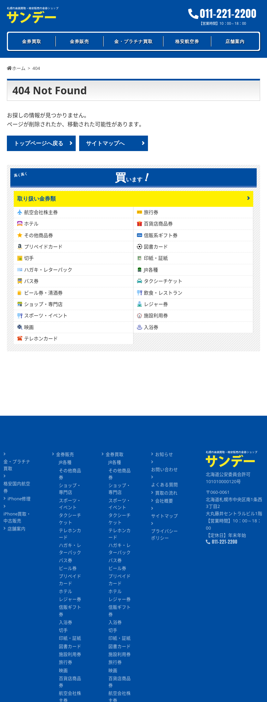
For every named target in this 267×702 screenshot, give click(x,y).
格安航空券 (187, 41)
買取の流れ (166, 493)
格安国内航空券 (19, 484)
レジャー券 (156, 304)
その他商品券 (38, 235)
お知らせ (164, 454)
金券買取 (31, 41)
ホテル (31, 224)
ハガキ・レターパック (48, 269)
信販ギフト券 (70, 614)
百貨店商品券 (158, 224)
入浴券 (151, 327)
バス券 (31, 281)
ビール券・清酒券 (43, 292)
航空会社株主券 (41, 212)
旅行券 (151, 212)
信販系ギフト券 (161, 235)
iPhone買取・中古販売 (17, 511)
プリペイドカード (43, 247)
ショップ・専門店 (43, 304)
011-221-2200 (223, 13)
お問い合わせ (164, 470)
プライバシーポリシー (164, 535)
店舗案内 (235, 41)
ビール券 (68, 571)
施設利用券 (156, 315)
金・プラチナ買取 (133, 41)
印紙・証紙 (156, 258)
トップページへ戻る (38, 143)
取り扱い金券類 (36, 199)
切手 (29, 258)
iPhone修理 (19, 492)
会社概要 (164, 501)
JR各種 (151, 269)
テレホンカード (41, 339)
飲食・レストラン (163, 292)
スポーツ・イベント (45, 315)
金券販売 (79, 41)
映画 (29, 327)
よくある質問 (164, 485)
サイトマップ (164, 517)
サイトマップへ (105, 143)
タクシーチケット (163, 281)
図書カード (156, 247)
